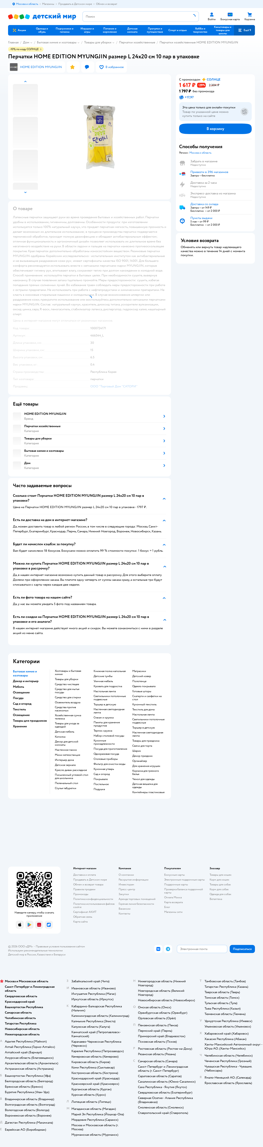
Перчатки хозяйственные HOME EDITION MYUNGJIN (199, 42)
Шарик (136, 751)
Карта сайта (80, 921)
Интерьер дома (64, 760)
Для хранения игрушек (146, 766)
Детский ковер (141, 676)
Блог (167, 907)
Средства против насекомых (65, 709)
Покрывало (101, 779)
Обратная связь (82, 916)
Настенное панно (66, 750)
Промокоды (80, 894)
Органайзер (139, 761)
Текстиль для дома (143, 709)
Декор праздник (142, 756)
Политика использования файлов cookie (94, 905)
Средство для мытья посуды (67, 691)
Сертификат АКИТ (84, 912)
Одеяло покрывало (144, 686)
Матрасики (139, 671)
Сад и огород (102, 774)
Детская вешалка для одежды (145, 785)
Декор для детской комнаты (66, 743)
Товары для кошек (221, 875)
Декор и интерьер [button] (26, 681)
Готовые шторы (141, 691)
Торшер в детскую (105, 704)
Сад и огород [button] (22, 704)
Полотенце (139, 681)
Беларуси (60, 954)
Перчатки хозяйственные (137, 42)
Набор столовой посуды (109, 735)
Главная (13, 42)
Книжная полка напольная (110, 671)
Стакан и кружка (104, 717)
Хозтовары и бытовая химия (68, 672)
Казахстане (44, 954)
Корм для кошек (219, 879)
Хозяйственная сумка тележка (68, 717)
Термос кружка (103, 730)
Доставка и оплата (84, 875)
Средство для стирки (68, 697)
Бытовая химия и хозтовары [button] (25, 673)
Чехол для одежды (143, 779)
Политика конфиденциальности (93, 899)
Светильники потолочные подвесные (110, 698)
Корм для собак (219, 889)
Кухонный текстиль (144, 704)
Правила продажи (84, 889)
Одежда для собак (220, 894)
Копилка (60, 736)
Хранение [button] (20, 726)
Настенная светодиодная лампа (109, 711)
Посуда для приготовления (110, 749)
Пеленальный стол (66, 783)
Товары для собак (220, 884)
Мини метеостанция (67, 755)
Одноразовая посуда (106, 754)
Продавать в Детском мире (90, 879)
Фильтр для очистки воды (109, 764)
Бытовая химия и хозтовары (56, 42)
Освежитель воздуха (67, 702)
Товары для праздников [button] (30, 721)
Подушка (99, 789)
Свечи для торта (142, 746)
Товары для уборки (97, 42)
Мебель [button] (18, 687)
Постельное (101, 784)
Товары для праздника (145, 740)
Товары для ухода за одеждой (67, 725)
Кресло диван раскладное (71, 770)
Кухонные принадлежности (104, 742)
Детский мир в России (22, 954)
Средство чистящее (67, 684)
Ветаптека (216, 899)
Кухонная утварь (104, 769)
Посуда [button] (18, 698)
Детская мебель (64, 731)
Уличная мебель (103, 681)
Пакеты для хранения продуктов (107, 724)
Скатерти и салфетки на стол (147, 698)
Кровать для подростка (108, 686)
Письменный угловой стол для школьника (71, 776)
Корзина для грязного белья (145, 772)
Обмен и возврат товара (88, 884)
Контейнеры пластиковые (148, 792)
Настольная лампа (105, 691)
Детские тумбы (103, 676)
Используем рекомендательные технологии (35, 950)
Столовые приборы (106, 759)
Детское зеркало (65, 765)
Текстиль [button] (19, 709)
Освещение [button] (21, 692)
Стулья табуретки (65, 788)
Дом (26, 42)
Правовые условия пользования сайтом (60, 946)
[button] (244, 30)
